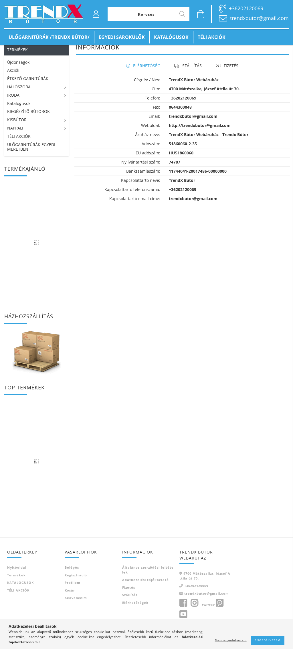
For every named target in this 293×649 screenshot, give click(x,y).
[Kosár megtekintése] (201, 14)
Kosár (70, 597)
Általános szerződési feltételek (148, 577)
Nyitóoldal (16, 574)
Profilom (72, 590)
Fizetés (128, 594)
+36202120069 (246, 8)
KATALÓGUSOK (171, 37)
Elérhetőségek (135, 609)
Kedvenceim (76, 605)
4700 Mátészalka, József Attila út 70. (204, 583)
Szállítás (129, 602)
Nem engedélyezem (231, 640)
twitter (208, 612)
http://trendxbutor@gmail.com (200, 132)
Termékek (16, 582)
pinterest (219, 610)
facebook (183, 610)
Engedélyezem (267, 640)
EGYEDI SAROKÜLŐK (122, 37)
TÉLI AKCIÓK (211, 37)
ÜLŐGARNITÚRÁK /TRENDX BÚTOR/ (49, 37)
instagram (194, 610)
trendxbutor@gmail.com (259, 18)
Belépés (72, 574)
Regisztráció (76, 582)
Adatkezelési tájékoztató (145, 587)
